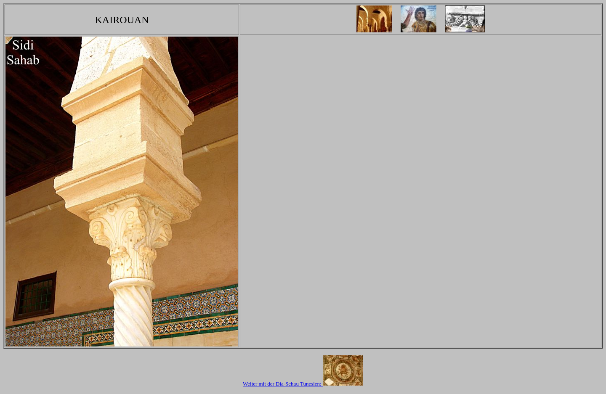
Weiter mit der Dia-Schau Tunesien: (303, 384)
